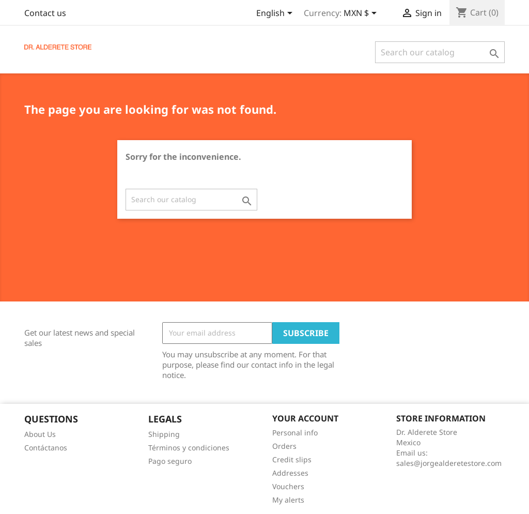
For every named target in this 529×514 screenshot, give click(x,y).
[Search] (440, 52)
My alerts (288, 500)
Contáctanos (45, 447)
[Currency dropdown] (362, 14)
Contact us (45, 13)
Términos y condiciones (188, 447)
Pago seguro (170, 461)
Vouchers (288, 486)
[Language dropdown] (276, 14)
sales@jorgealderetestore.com (449, 463)
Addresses (290, 473)
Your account (305, 418)
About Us (40, 434)
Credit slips (292, 459)
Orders (284, 446)
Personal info (295, 432)
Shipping (164, 434)
